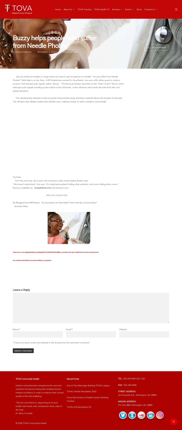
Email (69, 329)
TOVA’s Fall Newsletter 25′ (79, 407)
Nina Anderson (23, 51)
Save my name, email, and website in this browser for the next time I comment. (53, 342)
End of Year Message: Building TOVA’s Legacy (88, 385)
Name (16, 329)
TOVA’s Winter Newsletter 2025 (81, 391)
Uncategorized (69, 51)
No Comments (156, 47)
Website (123, 329)
